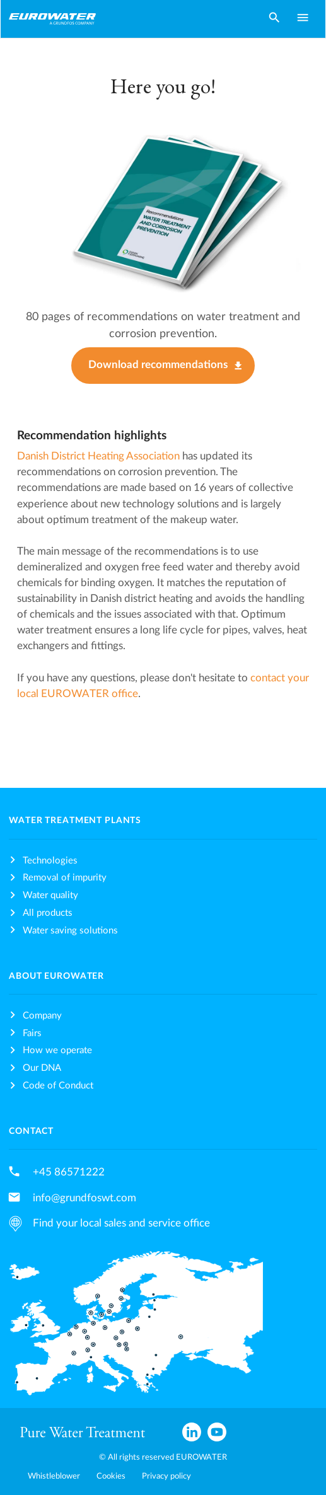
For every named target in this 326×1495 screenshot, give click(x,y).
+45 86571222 (69, 1172)
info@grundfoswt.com (84, 1197)
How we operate (57, 1050)
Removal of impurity (65, 877)
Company (42, 1015)
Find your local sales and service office (121, 1223)
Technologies (50, 860)
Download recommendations (158, 365)
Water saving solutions (70, 930)
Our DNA (42, 1068)
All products (48, 913)
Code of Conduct (58, 1085)
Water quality (50, 895)
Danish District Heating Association (98, 456)
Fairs (32, 1033)
